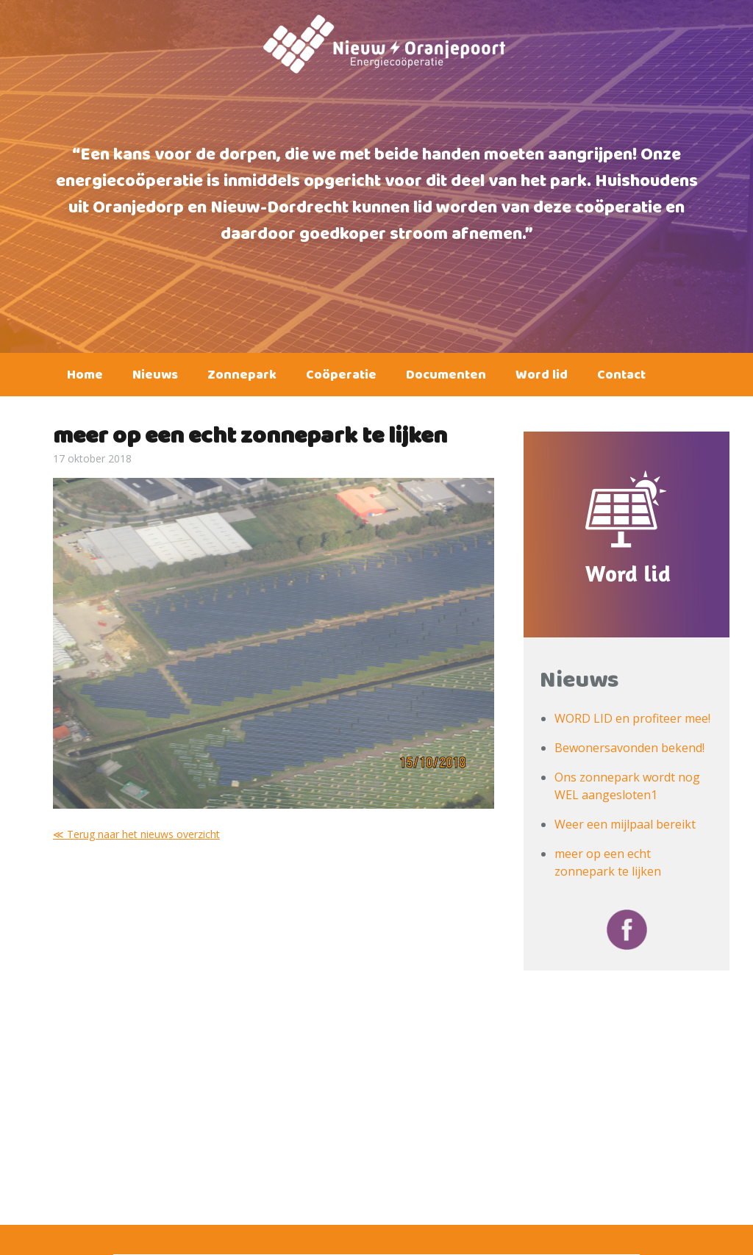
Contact (621, 378)
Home (85, 378)
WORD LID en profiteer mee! (632, 718)
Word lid (541, 378)
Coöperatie (341, 378)
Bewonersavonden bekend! (629, 748)
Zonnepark (241, 378)
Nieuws (155, 378)
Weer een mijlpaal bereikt (625, 824)
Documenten (446, 378)
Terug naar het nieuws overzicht (143, 834)
